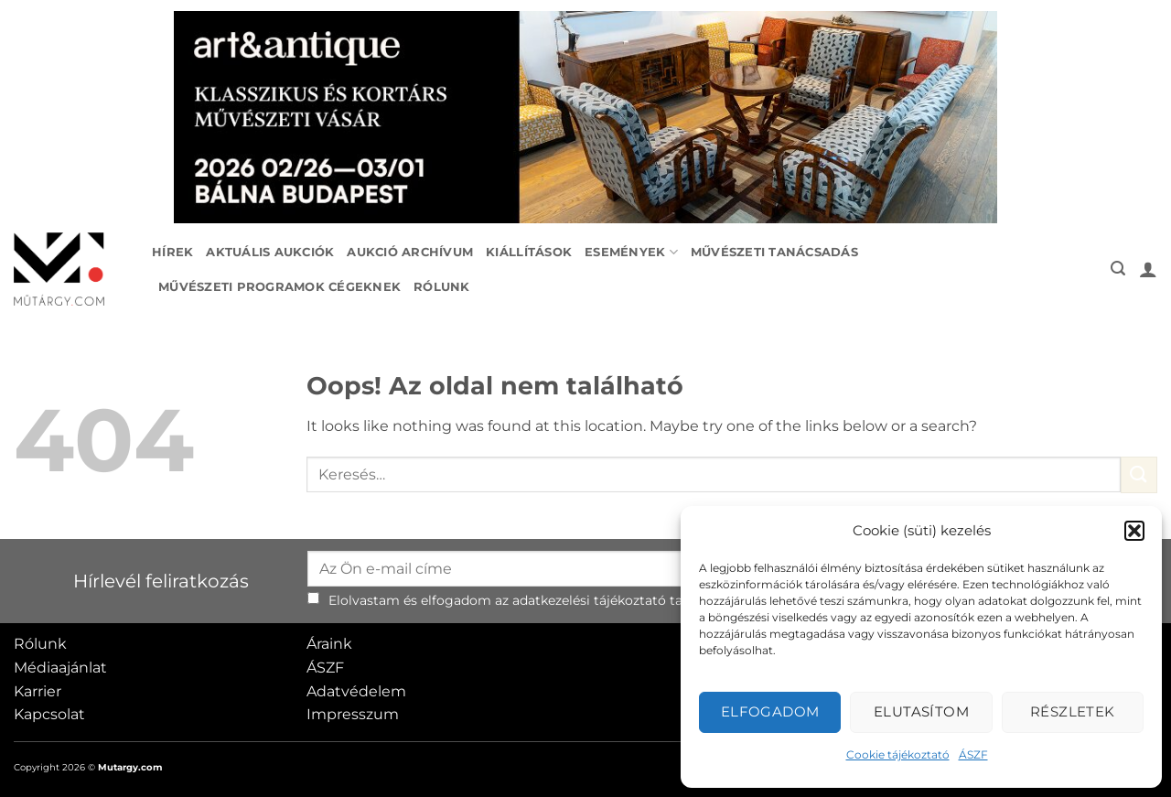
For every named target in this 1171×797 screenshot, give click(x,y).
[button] (1134, 531)
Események (631, 252)
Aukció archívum (410, 252)
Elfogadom (770, 711)
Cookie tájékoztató (898, 754)
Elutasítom (922, 711)
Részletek (1072, 711)
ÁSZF (973, 754)
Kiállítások (529, 252)
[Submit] (1139, 474)
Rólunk (442, 287)
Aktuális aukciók (270, 252)
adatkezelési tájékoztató (589, 600)
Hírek (172, 252)
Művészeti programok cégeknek (279, 287)
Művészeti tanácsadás (774, 252)
